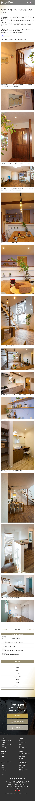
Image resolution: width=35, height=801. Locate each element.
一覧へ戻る (17, 629)
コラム (17, 680)
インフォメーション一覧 (17, 691)
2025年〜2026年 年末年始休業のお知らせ (11, 654)
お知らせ (17, 664)
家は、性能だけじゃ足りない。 (9, 646)
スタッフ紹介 (22, 756)
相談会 (17, 670)
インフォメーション (6, 762)
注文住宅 (3, 742)
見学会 (17, 667)
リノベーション (4, 747)
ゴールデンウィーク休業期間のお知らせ (11, 638)
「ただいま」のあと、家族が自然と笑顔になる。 (13, 642)
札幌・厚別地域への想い (24, 753)
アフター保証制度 (23, 764)
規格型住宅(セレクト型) (6, 744)
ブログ (17, 683)
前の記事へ (5, 629)
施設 (20, 744)
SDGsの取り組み (22, 755)
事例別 (20, 746)
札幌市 (2, 753)
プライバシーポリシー (24, 769)
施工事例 (21, 739)
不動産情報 (3, 751)
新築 (20, 740)
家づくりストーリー (23, 747)
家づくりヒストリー (17, 686)
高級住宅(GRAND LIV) (6, 740)
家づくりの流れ (22, 762)
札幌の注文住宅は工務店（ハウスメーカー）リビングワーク (14, 793)
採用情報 (21, 758)
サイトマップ (22, 771)
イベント (17, 673)
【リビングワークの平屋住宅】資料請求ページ (12, 650)
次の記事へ (29, 629)
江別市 (2, 756)
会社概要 (21, 751)
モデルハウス (17, 676)
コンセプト (3, 739)
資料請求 (21, 767)
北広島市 (3, 755)
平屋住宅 (3, 746)
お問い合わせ (22, 765)
